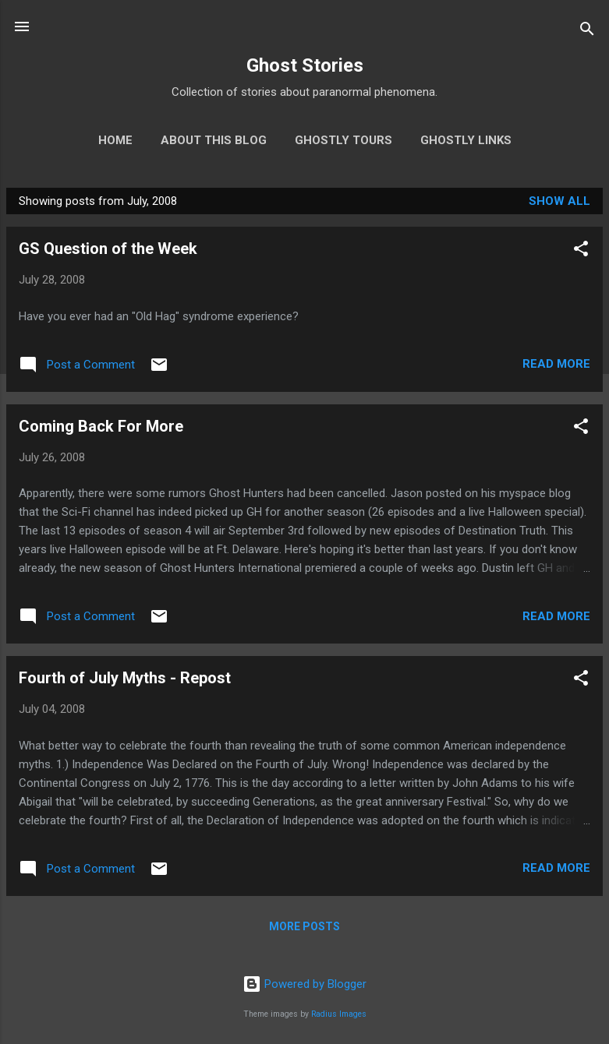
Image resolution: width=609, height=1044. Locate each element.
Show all (559, 201)
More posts (304, 926)
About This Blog (214, 140)
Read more (556, 364)
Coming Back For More (101, 426)
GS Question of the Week (108, 248)
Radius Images (338, 1014)
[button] (581, 251)
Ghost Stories (304, 65)
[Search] (587, 31)
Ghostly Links (466, 140)
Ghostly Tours (343, 140)
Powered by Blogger (304, 984)
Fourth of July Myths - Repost (125, 677)
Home (115, 140)
